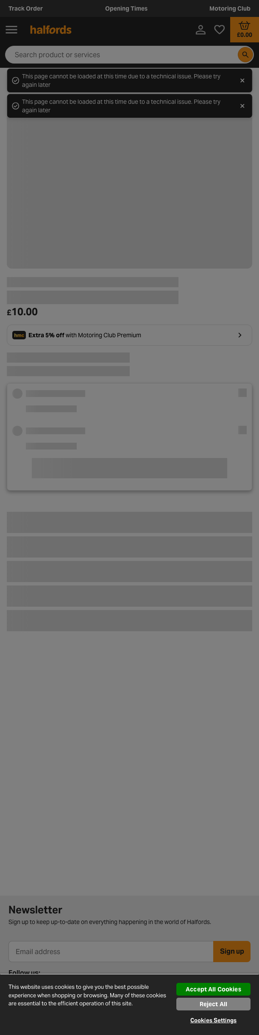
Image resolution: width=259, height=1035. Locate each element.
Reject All (213, 1004)
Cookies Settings (213, 1020)
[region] (129, 1004)
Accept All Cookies (213, 989)
